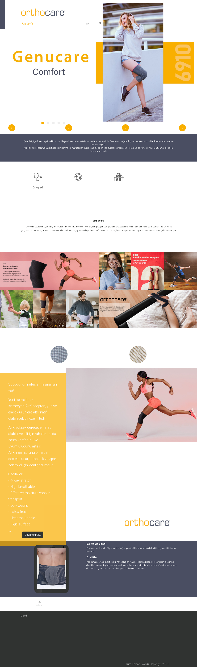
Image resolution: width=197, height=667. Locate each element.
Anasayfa (28, 23)
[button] (42, 123)
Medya (68, 23)
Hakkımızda (43, 23)
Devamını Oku (32, 534)
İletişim (79, 23)
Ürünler (57, 23)
